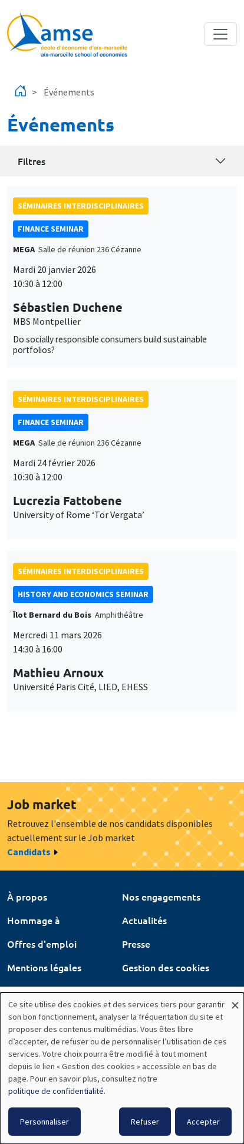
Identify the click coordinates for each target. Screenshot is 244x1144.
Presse (136, 943)
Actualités (144, 920)
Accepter (203, 1121)
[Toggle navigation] (220, 34)
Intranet (25, 990)
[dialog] (122, 1068)
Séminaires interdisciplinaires (81, 205)
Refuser (145, 1121)
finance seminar (51, 228)
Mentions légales (44, 967)
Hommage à (33, 920)
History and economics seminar (83, 594)
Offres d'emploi (42, 943)
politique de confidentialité (56, 1091)
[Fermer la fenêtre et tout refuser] (235, 1000)
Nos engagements (161, 896)
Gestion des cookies (165, 967)
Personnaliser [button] (44, 1121)
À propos (27, 896)
